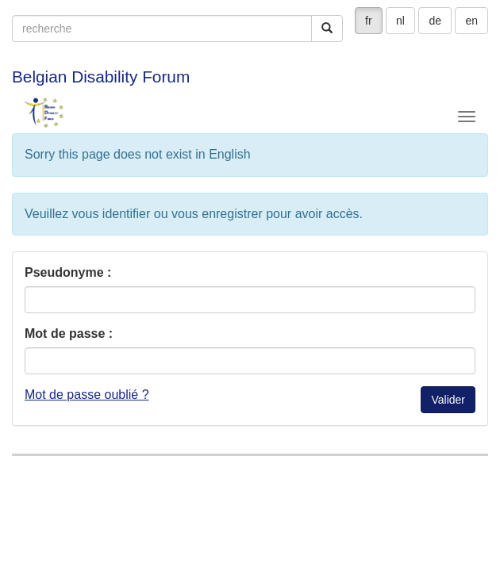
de (435, 20)
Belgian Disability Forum (101, 76)
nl (400, 20)
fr (368, 20)
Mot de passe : (69, 333)
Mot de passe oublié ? (87, 394)
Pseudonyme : (68, 272)
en (471, 20)
